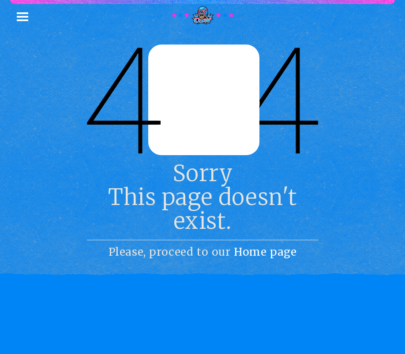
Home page (265, 252)
